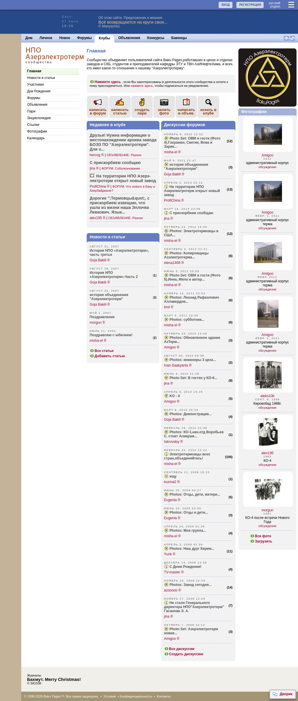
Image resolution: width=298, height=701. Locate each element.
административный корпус (267, 163)
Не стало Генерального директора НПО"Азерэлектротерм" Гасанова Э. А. (194, 607)
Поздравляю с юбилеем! (111, 335)
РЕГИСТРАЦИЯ (250, 4)
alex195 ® (97, 218)
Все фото (260, 536)
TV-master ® (174, 572)
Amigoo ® (172, 347)
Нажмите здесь (105, 82)
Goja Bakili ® (100, 260)
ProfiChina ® (99, 186)
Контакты (164, 696)
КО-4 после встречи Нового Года (267, 520)
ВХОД (225, 4)
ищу (173, 476)
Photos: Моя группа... (188, 531)
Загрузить (261, 541)
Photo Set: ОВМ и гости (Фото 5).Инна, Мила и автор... (192, 277)
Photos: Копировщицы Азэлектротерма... (186, 255)
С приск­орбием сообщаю (115, 162)
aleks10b (267, 396)
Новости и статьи (41, 78)
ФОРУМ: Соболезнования (121, 168)
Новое (64, 38)
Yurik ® (169, 554)
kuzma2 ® (172, 482)
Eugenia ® (172, 500)
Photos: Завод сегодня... (191, 585)
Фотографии (37, 131)
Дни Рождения (38, 91)
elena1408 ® (174, 263)
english (275, 6)
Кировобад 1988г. (267, 403)
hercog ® (97, 155)
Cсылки (33, 125)
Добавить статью (107, 356)
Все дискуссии (179, 649)
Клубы (104, 38)
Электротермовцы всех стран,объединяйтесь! (187, 456)
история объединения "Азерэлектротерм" (109, 297)
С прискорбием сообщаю (192, 213)
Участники (35, 84)
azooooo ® (172, 590)
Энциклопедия (39, 118)
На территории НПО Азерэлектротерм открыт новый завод (192, 191)
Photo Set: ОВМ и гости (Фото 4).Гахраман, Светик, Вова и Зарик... (192, 142)
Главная (34, 71)
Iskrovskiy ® (173, 442)
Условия (110, 696)
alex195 (267, 453)
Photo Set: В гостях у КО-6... (193, 378)
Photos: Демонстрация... (191, 414)
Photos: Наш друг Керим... (192, 549)
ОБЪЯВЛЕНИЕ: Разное (124, 155)
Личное (46, 38)
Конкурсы (155, 38)
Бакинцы (179, 38)
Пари (31, 111)
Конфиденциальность (136, 696)
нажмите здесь (142, 85)
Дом (29, 38)
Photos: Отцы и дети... (189, 512)
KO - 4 (175, 396)
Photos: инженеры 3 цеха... (193, 360)
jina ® (94, 168)
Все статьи (101, 351)
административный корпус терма (267, 222)
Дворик (282, 694)
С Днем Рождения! (186, 567)
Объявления (129, 38)
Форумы (84, 38)
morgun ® (97, 322)
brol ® (168, 307)
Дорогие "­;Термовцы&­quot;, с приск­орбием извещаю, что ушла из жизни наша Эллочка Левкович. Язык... (120, 205)
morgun (268, 510)
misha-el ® (98, 341)
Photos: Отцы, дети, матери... (195, 494)
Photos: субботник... (187, 320)
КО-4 (268, 461)
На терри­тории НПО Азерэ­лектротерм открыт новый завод (123, 178)
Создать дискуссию (183, 654)
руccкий (274, 3)
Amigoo (268, 155)
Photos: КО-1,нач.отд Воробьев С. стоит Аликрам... (194, 434)
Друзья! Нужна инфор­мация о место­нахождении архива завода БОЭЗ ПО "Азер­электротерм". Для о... (123, 142)
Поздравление (102, 317)
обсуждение (267, 167)
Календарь (36, 138)
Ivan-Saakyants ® (178, 365)
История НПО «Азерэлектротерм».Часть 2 (114, 275)
